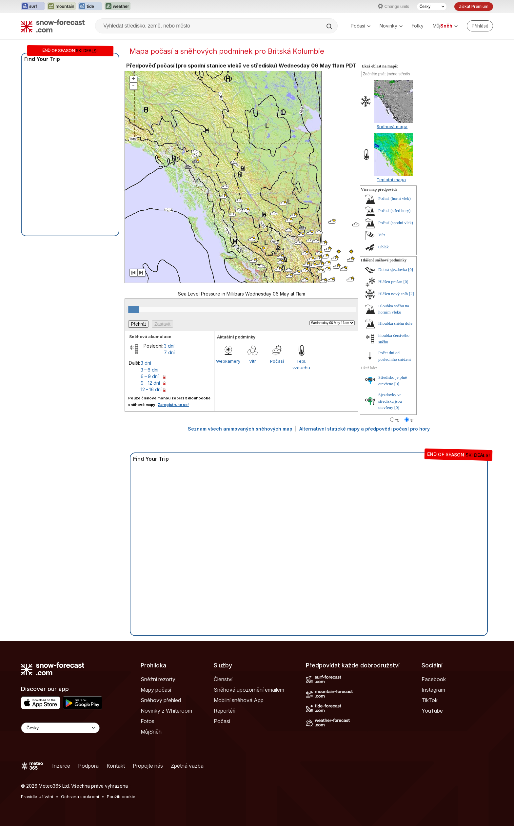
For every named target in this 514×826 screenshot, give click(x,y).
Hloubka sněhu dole (395, 323)
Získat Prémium (473, 6)
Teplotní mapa (391, 179)
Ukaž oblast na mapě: (380, 66)
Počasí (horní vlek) (394, 198)
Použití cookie (121, 796)
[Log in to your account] (480, 25)
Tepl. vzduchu (301, 364)
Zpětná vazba (187, 765)
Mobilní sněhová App (239, 700)
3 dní (169, 346)
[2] (411, 293)
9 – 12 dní (150, 383)
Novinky (391, 26)
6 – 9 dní (150, 376)
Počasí (360, 26)
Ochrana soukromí (80, 796)
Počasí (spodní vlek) (395, 222)
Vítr (252, 361)
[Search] (329, 26)
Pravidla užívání (37, 796)
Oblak (383, 246)
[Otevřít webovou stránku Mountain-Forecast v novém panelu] (61, 6)
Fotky (418, 26)
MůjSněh (151, 731)
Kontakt (116, 765)
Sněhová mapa (392, 126)
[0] (410, 269)
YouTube (432, 710)
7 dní (169, 352)
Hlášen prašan (390, 281)
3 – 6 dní (149, 370)
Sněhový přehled (161, 700)
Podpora (88, 765)
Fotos (147, 721)
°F (411, 420)
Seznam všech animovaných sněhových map (240, 429)
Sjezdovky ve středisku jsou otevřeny (390, 401)
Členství (223, 679)
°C (397, 420)
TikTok (430, 700)
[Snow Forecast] (53, 25)
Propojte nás (148, 765)
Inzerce (61, 765)
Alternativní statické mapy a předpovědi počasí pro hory (364, 429)
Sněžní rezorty (158, 679)
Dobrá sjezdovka (392, 269)
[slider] (133, 309)
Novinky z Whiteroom (166, 710)
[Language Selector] (60, 727)
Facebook (434, 679)
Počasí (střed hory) (394, 210)
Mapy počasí (156, 689)
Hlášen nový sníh (393, 293)
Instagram (433, 689)
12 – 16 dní (151, 389)
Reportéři (224, 710)
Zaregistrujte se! (173, 404)
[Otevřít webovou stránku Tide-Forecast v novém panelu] (90, 6)
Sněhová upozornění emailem (249, 689)
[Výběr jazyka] (431, 6)
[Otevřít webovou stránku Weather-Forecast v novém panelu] (117, 6)
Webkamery (228, 361)
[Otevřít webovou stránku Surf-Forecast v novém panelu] (33, 6)
